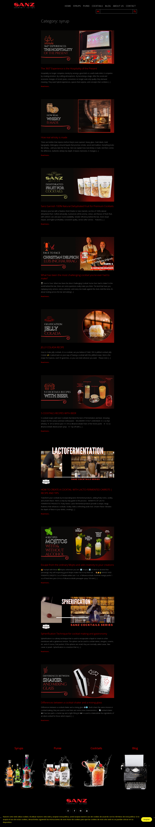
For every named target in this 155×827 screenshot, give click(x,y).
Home (68, 6)
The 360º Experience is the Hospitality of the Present (69, 68)
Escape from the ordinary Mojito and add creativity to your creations (77, 564)
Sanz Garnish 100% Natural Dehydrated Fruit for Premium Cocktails (77, 206)
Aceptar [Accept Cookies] (146, 819)
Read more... (45, 86)
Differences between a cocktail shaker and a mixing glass (71, 702)
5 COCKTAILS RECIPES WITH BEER (58, 413)
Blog (108, 6)
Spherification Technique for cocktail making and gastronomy (74, 633)
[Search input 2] (116, 11)
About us (118, 6)
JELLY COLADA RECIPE (52, 347)
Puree (86, 6)
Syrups (77, 6)
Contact (131, 6)
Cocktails (97, 6)
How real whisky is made (54, 137)
